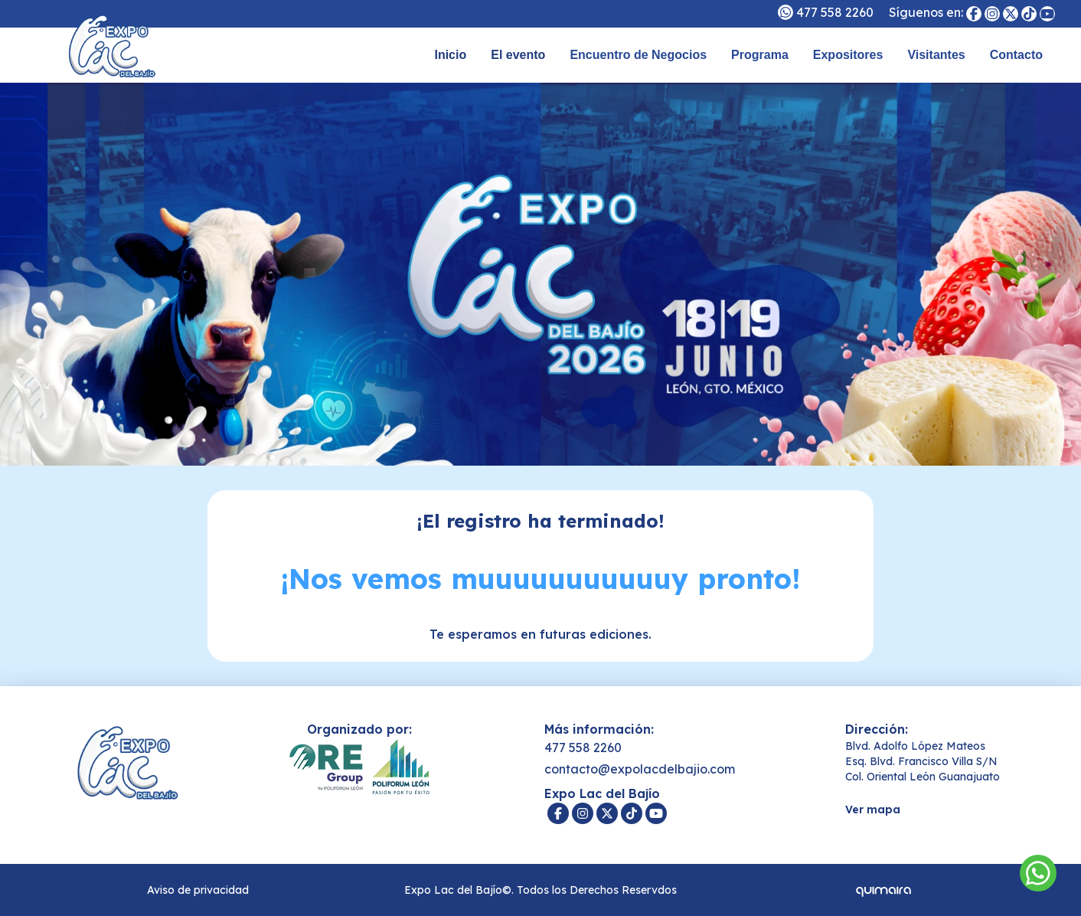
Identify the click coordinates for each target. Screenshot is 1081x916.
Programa (760, 54)
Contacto (1016, 54)
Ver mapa (872, 809)
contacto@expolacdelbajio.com (639, 769)
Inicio (450, 54)
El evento (518, 54)
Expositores (848, 54)
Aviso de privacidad (198, 890)
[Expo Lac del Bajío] (973, 13)
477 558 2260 (835, 12)
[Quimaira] (883, 890)
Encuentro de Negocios (638, 54)
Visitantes (936, 54)
